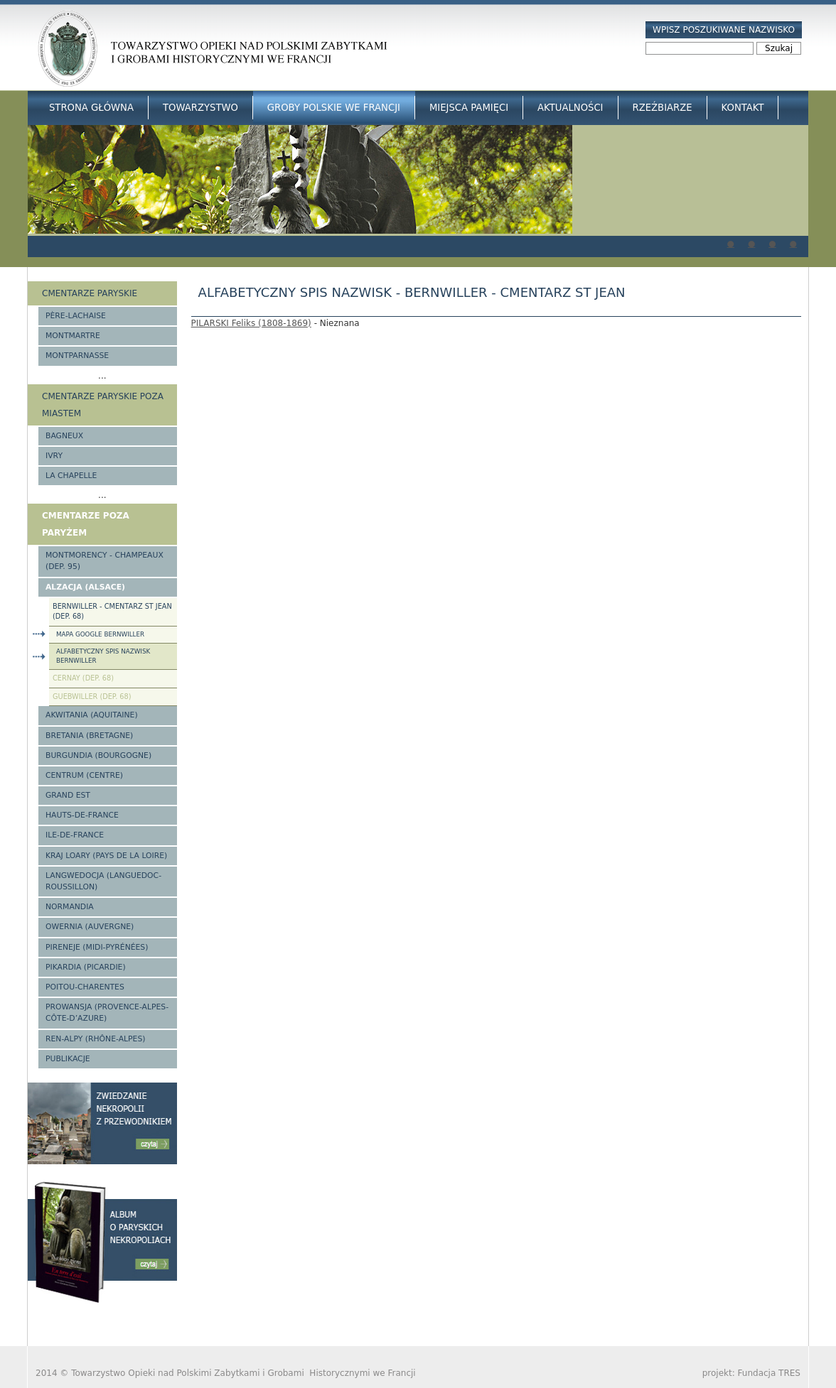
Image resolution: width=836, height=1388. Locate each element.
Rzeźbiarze (662, 107)
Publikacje (67, 1058)
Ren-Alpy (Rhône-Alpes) (95, 1038)
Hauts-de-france (82, 815)
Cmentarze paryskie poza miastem (103, 404)
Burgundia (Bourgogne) (98, 755)
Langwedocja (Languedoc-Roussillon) (103, 881)
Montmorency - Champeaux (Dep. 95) (104, 561)
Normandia (69, 906)
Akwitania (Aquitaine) (91, 715)
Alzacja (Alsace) (85, 587)
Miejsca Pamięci (468, 107)
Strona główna (91, 107)
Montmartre (72, 335)
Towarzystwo (200, 107)
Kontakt (743, 107)
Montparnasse (77, 355)
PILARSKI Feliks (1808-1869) (251, 323)
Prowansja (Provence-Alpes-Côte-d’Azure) (106, 1012)
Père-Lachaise (75, 315)
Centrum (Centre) (84, 775)
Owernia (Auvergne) (89, 926)
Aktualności (570, 107)
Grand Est (67, 795)
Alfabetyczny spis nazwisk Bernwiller (103, 656)
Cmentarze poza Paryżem (85, 524)
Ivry (54, 455)
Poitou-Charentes (84, 987)
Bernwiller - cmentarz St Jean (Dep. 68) (112, 611)
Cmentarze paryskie (89, 293)
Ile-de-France (74, 835)
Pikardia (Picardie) (85, 967)
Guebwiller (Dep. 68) (92, 696)
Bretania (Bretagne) (89, 735)
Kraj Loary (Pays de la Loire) (106, 855)
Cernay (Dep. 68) (83, 678)
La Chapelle (71, 475)
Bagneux (64, 435)
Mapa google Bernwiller (100, 634)
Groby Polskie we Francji (333, 107)
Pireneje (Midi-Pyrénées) (96, 947)
